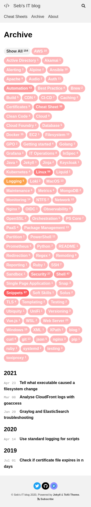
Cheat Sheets (15, 17)
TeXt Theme (71, 494)
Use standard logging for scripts (49, 439)
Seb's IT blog (26, 5)
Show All (17, 51)
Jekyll (57, 494)
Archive (37, 17)
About (53, 17)
